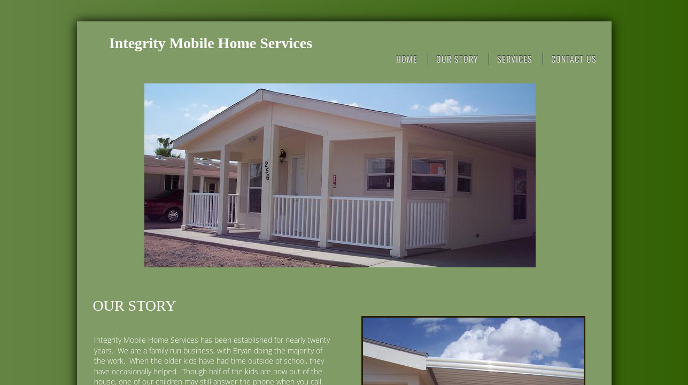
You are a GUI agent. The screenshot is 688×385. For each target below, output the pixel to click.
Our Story (457, 59)
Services (514, 59)
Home (407, 59)
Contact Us (574, 59)
